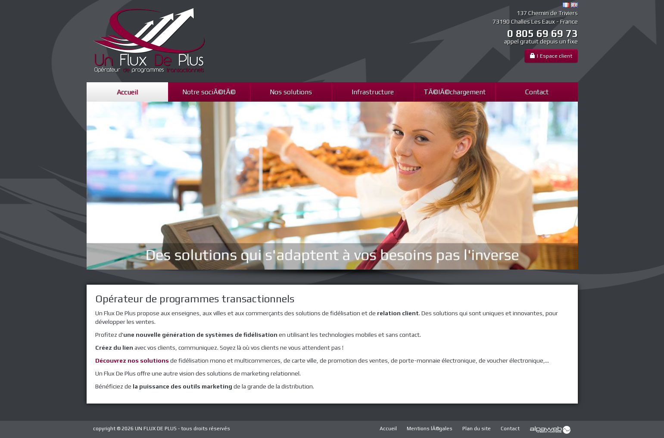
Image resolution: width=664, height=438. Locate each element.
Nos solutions (291, 92)
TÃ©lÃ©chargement (455, 92)
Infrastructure (373, 92)
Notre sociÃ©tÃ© (209, 92)
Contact (537, 92)
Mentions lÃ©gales (429, 429)
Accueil (127, 92)
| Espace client (551, 56)
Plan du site (476, 429)
